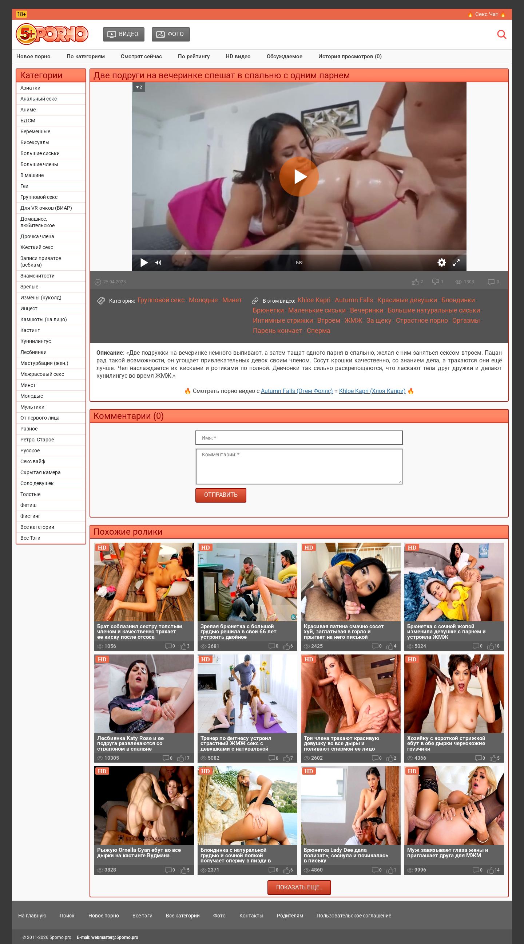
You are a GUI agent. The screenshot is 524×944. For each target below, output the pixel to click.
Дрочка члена (37, 236)
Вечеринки (366, 310)
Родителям (290, 916)
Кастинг (30, 330)
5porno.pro (60, 937)
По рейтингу (194, 56)
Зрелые (29, 287)
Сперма (318, 330)
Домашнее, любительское (37, 222)
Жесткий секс (36, 247)
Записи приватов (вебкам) (40, 261)
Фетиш (28, 505)
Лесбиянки (33, 352)
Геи (24, 186)
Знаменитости (37, 276)
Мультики (32, 407)
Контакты (251, 916)
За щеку (379, 320)
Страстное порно (422, 320)
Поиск (67, 916)
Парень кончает (277, 330)
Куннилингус (35, 341)
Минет (28, 385)
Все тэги (142, 916)
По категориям (86, 56)
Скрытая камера (40, 472)
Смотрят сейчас (141, 56)
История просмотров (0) (350, 56)
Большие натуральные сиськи (434, 310)
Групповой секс (38, 197)
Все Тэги (30, 538)
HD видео (238, 56)
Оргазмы (466, 320)
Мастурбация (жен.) (44, 363)
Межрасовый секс (42, 374)
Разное (28, 429)
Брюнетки (268, 310)
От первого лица (40, 418)
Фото (219, 916)
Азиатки (30, 88)
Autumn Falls (354, 300)
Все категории (37, 527)
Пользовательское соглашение (354, 916)
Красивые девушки (407, 300)
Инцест (28, 308)
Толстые (30, 494)
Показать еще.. (299, 887)
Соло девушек (37, 483)
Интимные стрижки (283, 320)
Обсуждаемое (284, 56)
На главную (32, 916)
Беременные (35, 131)
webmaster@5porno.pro (114, 937)
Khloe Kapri (314, 300)
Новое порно (33, 56)
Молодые (31, 396)
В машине (32, 175)
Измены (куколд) (40, 297)
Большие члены (39, 164)
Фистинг (30, 516)
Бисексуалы (34, 142)
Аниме (28, 110)
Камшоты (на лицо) (43, 319)
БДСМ (27, 120)
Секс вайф (32, 461)
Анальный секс (38, 99)
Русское (30, 450)
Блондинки (458, 300)
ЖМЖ (353, 320)
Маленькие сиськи (317, 310)
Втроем (328, 320)
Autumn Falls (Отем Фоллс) (297, 391)
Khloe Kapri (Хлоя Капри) (372, 391)
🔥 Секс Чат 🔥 (487, 14)
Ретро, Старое (37, 439)
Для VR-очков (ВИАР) (46, 208)
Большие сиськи (40, 153)
